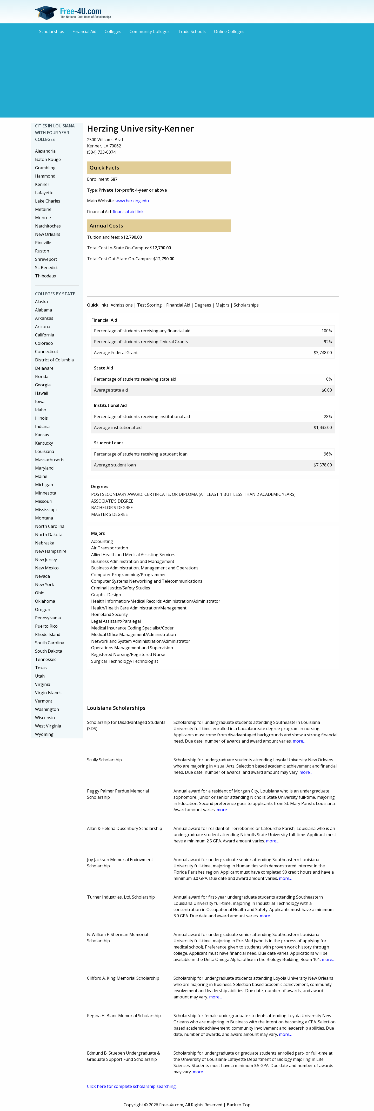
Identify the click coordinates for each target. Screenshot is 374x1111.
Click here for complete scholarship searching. (132, 1086)
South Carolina (49, 643)
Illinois (41, 418)
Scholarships (51, 31)
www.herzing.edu (132, 201)
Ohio (39, 593)
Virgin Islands (48, 693)
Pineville (43, 242)
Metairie (43, 209)
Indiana (42, 426)
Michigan (44, 485)
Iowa (39, 401)
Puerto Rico (46, 626)
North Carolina (49, 526)
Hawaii (41, 393)
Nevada (42, 576)
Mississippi (46, 509)
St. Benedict (46, 267)
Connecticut (46, 351)
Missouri (43, 501)
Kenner (42, 184)
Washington (47, 709)
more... (299, 741)
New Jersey (46, 559)
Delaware (44, 368)
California (44, 335)
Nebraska (44, 543)
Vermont (43, 701)
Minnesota (45, 493)
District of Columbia (54, 360)
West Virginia (48, 726)
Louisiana (44, 451)
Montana (44, 518)
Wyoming (44, 734)
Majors (222, 305)
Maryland (44, 468)
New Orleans (47, 234)
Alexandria (45, 151)
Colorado (44, 343)
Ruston (42, 251)
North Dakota (48, 534)
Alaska (41, 301)
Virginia (42, 684)
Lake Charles (47, 201)
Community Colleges (150, 31)
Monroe (43, 217)
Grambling (45, 168)
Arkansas (44, 318)
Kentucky (44, 443)
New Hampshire (50, 551)
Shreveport (46, 259)
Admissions (122, 305)
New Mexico (47, 568)
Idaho (40, 410)
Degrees (203, 305)
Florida (41, 376)
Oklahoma (45, 601)
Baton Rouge (48, 159)
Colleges (113, 31)
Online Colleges (229, 31)
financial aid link (128, 212)
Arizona (42, 326)
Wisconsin (45, 717)
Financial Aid (84, 31)
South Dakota (48, 651)
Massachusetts (49, 460)
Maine (41, 476)
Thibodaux (45, 276)
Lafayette (44, 193)
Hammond (45, 176)
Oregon (42, 609)
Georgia (43, 385)
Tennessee (46, 659)
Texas (41, 668)
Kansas (42, 435)
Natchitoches (48, 226)
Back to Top (238, 1105)
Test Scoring (149, 305)
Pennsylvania (48, 618)
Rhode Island (47, 634)
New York (44, 584)
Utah (40, 676)
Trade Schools (192, 31)
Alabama (43, 310)
